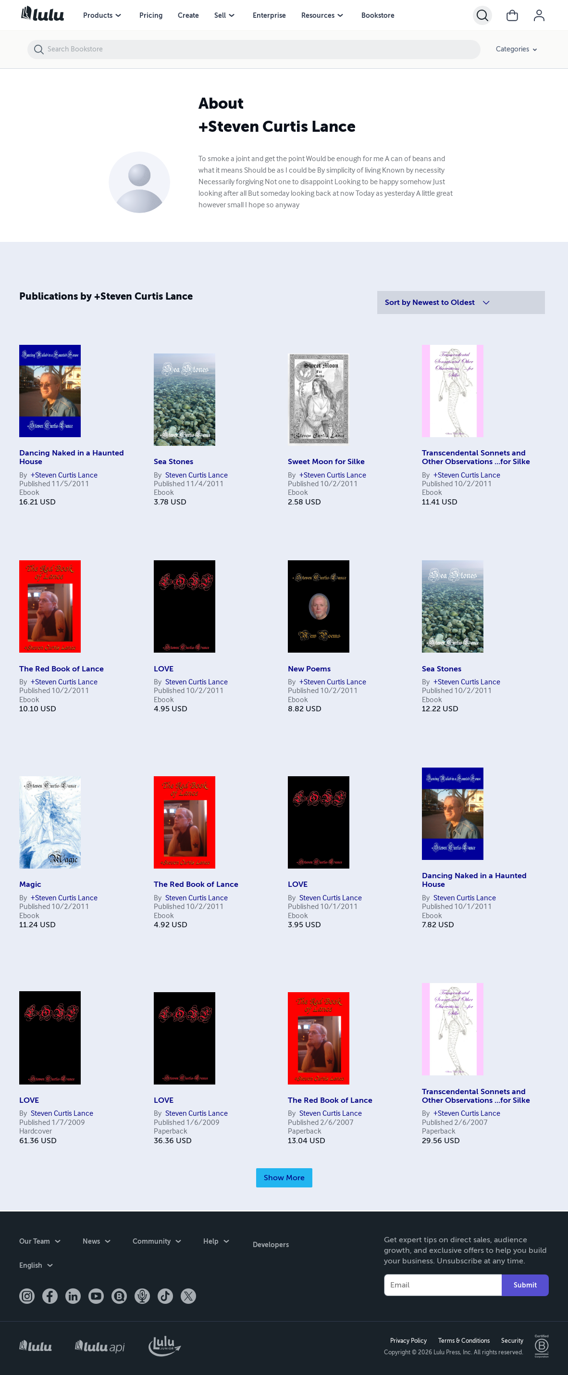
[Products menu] (118, 15)
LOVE (163, 669)
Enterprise (269, 15)
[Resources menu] (340, 15)
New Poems (309, 669)
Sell (220, 15)
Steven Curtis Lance (196, 475)
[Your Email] (443, 1285)
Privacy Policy (407, 1340)
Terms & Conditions (462, 1340)
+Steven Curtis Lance (64, 475)
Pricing (150, 15)
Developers (269, 1242)
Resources (317, 15)
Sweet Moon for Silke (326, 461)
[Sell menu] (231, 15)
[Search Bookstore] (264, 49)
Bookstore (378, 15)
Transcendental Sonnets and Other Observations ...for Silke (476, 457)
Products (97, 15)
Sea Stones (173, 461)
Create (188, 15)
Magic (30, 884)
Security (511, 1340)
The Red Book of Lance (61, 669)
